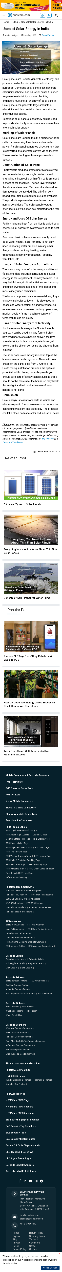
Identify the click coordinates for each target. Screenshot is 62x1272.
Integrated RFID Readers (42, 895)
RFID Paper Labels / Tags (17, 843)
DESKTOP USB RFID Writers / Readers (23, 899)
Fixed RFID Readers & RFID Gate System (24, 890)
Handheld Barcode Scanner (18, 1037)
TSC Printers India (38, 981)
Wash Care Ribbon (14, 1015)
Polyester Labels (36, 959)
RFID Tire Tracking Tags (16, 852)
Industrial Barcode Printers (18, 989)
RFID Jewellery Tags (38, 864)
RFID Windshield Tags (16, 869)
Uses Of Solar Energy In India (37, 22)
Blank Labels (26, 968)
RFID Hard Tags (42, 847)
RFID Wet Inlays (40, 839)
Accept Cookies (50, 1268)
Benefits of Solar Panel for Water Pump (27, 597)
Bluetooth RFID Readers (40, 907)
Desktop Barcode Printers (17, 985)
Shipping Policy (37, 1236)
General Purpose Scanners (18, 1049)
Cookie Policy (19, 1249)
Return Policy (36, 1232)
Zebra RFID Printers (43, 1080)
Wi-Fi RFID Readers (14, 903)
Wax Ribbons (28, 1006)
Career (32, 1246)
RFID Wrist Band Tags (15, 864)
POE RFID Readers (34, 903)
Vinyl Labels (11, 968)
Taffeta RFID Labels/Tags (17, 877)
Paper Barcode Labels (16, 959)
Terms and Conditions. (12, 442)
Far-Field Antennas (35, 925)
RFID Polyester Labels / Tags (19, 847)
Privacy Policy (47, 439)
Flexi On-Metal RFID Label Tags (20, 873)
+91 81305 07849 (28, 1223)
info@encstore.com (29, 1215)
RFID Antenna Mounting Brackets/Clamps (25, 942)
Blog (15, 22)
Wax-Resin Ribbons (14, 1011)
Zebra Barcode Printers (16, 981)
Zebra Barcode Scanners (17, 1032)
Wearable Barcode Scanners (19, 1028)
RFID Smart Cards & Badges (41, 869)
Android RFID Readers (16, 907)
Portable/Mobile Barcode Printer (20, 993)
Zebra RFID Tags (39, 835)
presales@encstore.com (31, 1218)
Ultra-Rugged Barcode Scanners (20, 1054)
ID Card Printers (45, 993)
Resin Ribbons (12, 1006)
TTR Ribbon (32, 1011)
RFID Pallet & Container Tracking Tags (23, 860)
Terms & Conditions (34, 1241)
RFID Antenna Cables (15, 946)
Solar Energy (48, 35)
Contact (33, 1249)
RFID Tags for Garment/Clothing (20, 830)
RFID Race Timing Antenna (40, 929)
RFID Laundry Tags (42, 856)
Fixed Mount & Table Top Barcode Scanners (25, 1041)
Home (6, 22)
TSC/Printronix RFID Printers (18, 1080)
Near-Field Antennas (15, 929)
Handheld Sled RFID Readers (19, 912)
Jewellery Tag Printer (15, 1084)
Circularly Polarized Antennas (19, 937)
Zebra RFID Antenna (15, 925)
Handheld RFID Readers (16, 895)
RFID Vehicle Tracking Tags (18, 856)
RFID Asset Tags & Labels (17, 835)
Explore (17, 1236)
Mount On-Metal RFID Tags (18, 839)
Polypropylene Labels (15, 963)
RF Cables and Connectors (40, 946)
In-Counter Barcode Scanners (19, 1045)
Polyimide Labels (36, 963)
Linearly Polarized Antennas (18, 933)
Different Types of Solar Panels (22, 504)
